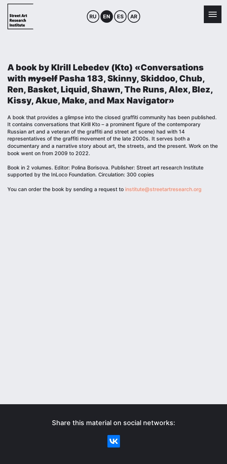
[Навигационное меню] (213, 14)
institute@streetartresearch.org (163, 189)
